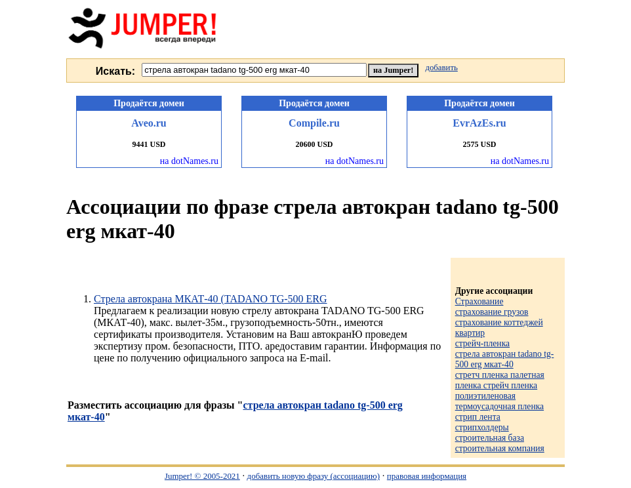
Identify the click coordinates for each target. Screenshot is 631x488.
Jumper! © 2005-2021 (202, 476)
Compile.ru (314, 123)
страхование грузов (492, 312)
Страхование (479, 301)
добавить (441, 67)
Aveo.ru (148, 123)
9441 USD (148, 144)
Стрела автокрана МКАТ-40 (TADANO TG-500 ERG (210, 298)
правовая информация (426, 476)
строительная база (489, 438)
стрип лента (477, 417)
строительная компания (499, 448)
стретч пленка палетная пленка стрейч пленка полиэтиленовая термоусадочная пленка (499, 390)
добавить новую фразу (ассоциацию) (313, 476)
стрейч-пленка (482, 343)
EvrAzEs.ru (479, 123)
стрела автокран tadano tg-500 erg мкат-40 (504, 359)
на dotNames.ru (189, 161)
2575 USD (479, 144)
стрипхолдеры (482, 427)
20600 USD (314, 144)
